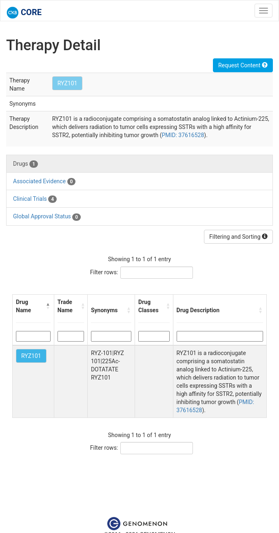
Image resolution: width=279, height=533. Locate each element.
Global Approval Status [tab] (47, 216)
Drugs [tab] (25, 164)
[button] (48, 306)
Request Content (243, 65)
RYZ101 (68, 83)
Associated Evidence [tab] (44, 181)
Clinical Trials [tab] (35, 199)
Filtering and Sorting (238, 236)
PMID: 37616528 (183, 135)
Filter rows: (104, 272)
